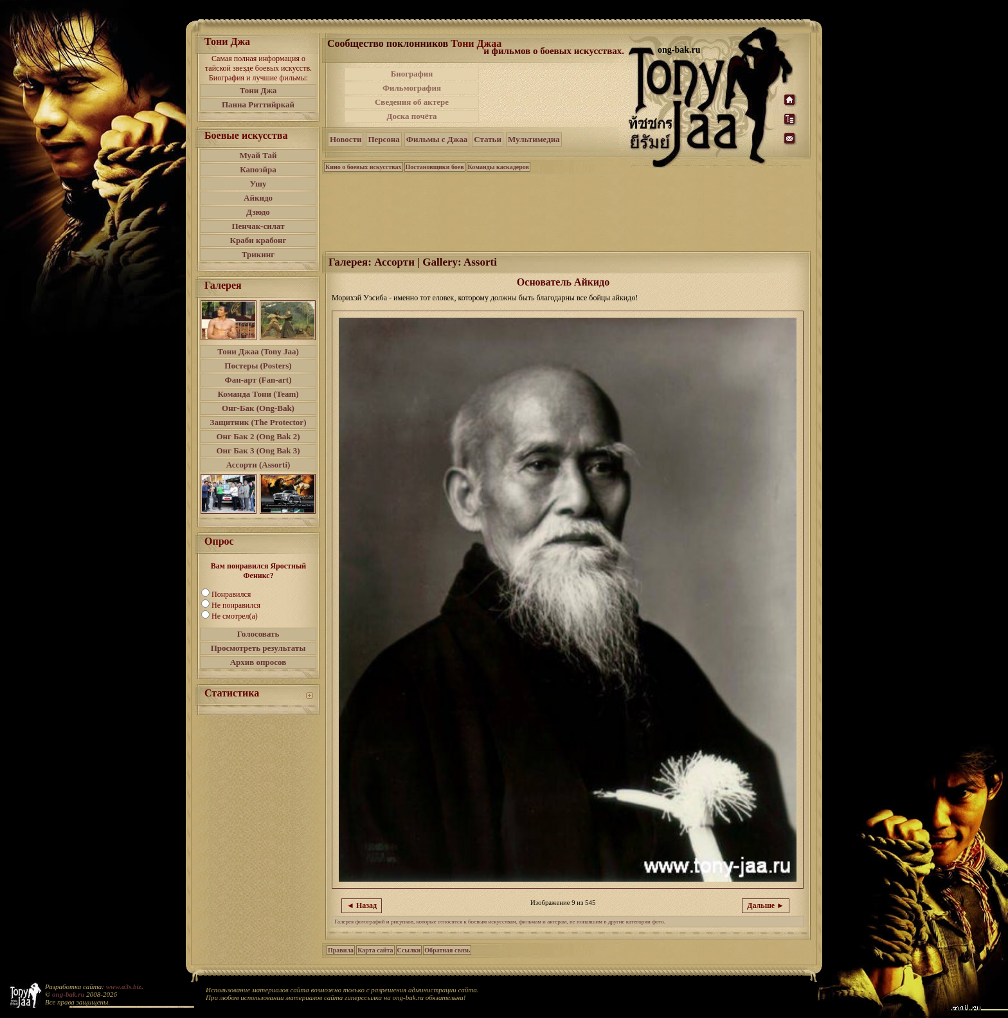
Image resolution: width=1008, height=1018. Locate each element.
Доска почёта (411, 116)
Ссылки (409, 950)
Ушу (258, 183)
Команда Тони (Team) (257, 394)
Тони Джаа (476, 43)
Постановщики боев (435, 166)
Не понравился (236, 605)
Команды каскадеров (498, 166)
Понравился (231, 594)
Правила (341, 950)
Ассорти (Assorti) (258, 464)
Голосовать (258, 634)
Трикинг (258, 254)
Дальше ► (765, 905)
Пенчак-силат (257, 226)
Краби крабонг (258, 240)
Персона (383, 139)
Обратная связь (447, 950)
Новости (345, 139)
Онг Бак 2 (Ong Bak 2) (258, 436)
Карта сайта (375, 950)
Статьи (487, 139)
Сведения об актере (412, 102)
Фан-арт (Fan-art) (258, 380)
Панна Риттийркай (258, 104)
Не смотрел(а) (235, 616)
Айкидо (258, 198)
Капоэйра (258, 169)
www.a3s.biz (123, 986)
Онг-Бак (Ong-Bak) (258, 408)
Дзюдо (258, 212)
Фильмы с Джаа (436, 139)
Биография (412, 73)
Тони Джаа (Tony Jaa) (258, 351)
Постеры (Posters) (257, 365)
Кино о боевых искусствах (363, 166)
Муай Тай (257, 155)
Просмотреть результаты (258, 648)
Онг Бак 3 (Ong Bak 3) (258, 450)
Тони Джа (258, 90)
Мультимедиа (534, 139)
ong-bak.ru (68, 994)
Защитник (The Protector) (258, 422)
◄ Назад (361, 905)
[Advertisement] (555, 95)
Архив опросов (258, 662)
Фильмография (411, 88)
